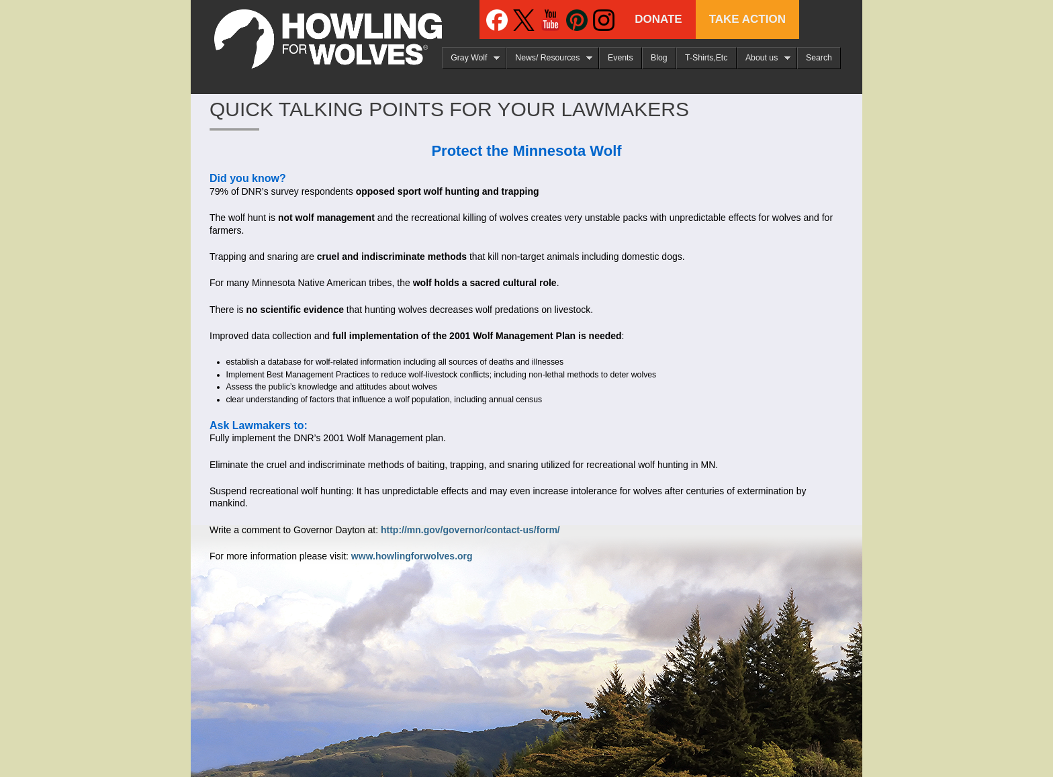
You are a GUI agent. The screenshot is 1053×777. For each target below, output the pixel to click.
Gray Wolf (471, 58)
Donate (658, 19)
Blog (659, 57)
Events (620, 57)
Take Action (747, 19)
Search (819, 57)
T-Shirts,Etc (706, 57)
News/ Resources (549, 58)
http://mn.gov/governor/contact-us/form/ (470, 529)
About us (763, 58)
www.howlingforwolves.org (412, 556)
